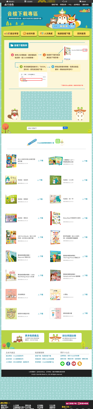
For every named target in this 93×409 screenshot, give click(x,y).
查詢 (65, 127)
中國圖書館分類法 (19, 407)
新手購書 (40, 407)
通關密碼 (52, 407)
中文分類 (52, 405)
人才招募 (16, 405)
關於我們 (4, 405)
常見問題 (28, 407)
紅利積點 (40, 405)
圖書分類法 (4, 407)
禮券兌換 (28, 405)
